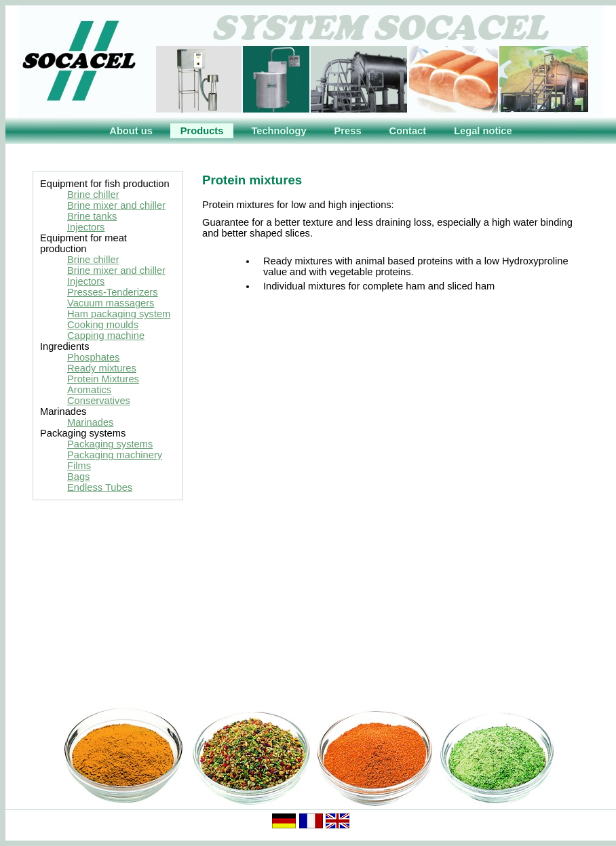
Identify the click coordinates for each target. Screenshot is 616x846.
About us (131, 130)
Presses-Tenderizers (112, 292)
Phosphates (93, 357)
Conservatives (98, 400)
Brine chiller (93, 194)
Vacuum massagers (110, 303)
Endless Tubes (99, 487)
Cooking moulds (102, 324)
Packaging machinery (114, 454)
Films (79, 465)
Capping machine (106, 335)
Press (348, 130)
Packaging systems (110, 444)
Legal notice (483, 130)
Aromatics (89, 389)
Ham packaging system (118, 313)
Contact (408, 130)
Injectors (85, 227)
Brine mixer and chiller (116, 205)
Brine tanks (92, 216)
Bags (78, 476)
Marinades (90, 422)
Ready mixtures (101, 368)
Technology (278, 130)
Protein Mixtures (103, 379)
